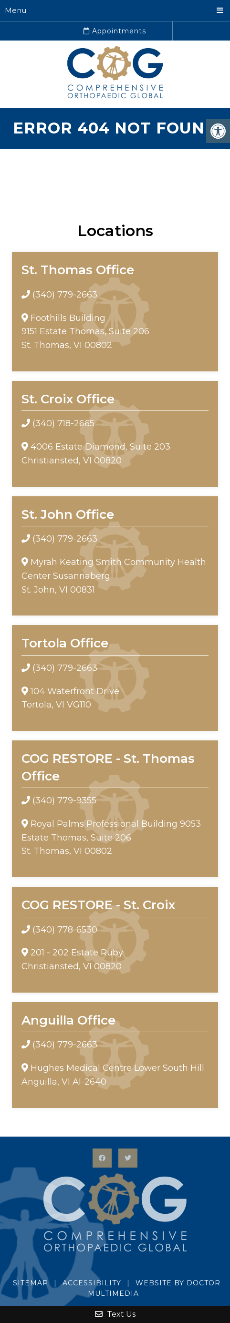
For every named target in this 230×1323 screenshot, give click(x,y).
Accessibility (92, 1283)
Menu (15, 10)
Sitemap (30, 1283)
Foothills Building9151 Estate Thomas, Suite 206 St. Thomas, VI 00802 (85, 332)
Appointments (115, 31)
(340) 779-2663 (64, 294)
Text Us (115, 1314)
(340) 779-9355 (64, 800)
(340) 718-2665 (63, 423)
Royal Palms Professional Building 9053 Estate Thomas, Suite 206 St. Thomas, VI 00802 (111, 838)
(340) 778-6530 (64, 929)
